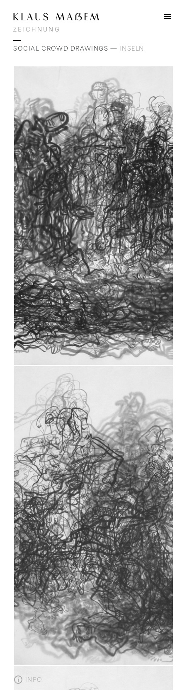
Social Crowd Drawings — (66, 48)
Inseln (131, 48)
